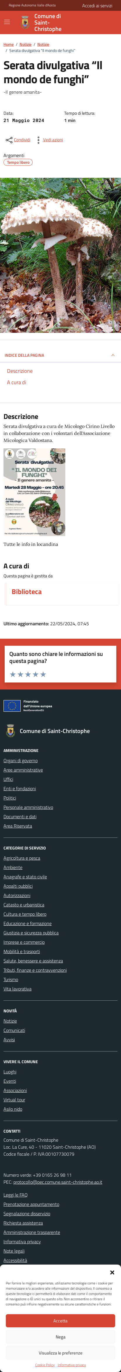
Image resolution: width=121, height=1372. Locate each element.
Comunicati (14, 1030)
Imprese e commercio (24, 942)
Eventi (9, 1080)
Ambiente (12, 867)
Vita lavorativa (17, 988)
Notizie (10, 1020)
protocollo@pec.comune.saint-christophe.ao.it (57, 1181)
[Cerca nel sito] (96, 22)
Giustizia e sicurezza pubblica (31, 932)
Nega (61, 1336)
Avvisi (9, 1039)
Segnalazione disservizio (26, 1213)
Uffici (8, 779)
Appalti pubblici (18, 885)
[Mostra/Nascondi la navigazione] (6, 21)
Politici (9, 797)
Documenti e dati (19, 816)
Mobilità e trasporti (21, 951)
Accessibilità (15, 1260)
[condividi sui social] (17, 140)
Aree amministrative (23, 769)
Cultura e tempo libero (24, 913)
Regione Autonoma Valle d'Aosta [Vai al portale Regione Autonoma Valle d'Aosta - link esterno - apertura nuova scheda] (32, 5)
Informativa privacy (72, 1365)
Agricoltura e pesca (21, 857)
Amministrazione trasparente (31, 1232)
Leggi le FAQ (15, 1194)
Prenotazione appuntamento (31, 1204)
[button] (112, 1272)
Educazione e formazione (27, 923)
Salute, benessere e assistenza (33, 960)
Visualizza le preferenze (61, 1353)
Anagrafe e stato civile (25, 876)
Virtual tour (14, 1099)
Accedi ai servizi (97, 5)
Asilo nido (12, 1108)
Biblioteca (27, 591)
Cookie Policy (45, 1365)
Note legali (13, 1250)
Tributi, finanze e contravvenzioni (35, 970)
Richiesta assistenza (23, 1222)
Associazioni (15, 1090)
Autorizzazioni (16, 895)
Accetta (60, 1320)
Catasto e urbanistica (23, 904)
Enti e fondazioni (19, 788)
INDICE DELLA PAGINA (60, 355)
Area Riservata (17, 825)
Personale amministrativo (28, 807)
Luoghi (9, 1071)
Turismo (10, 979)
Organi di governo (20, 760)
